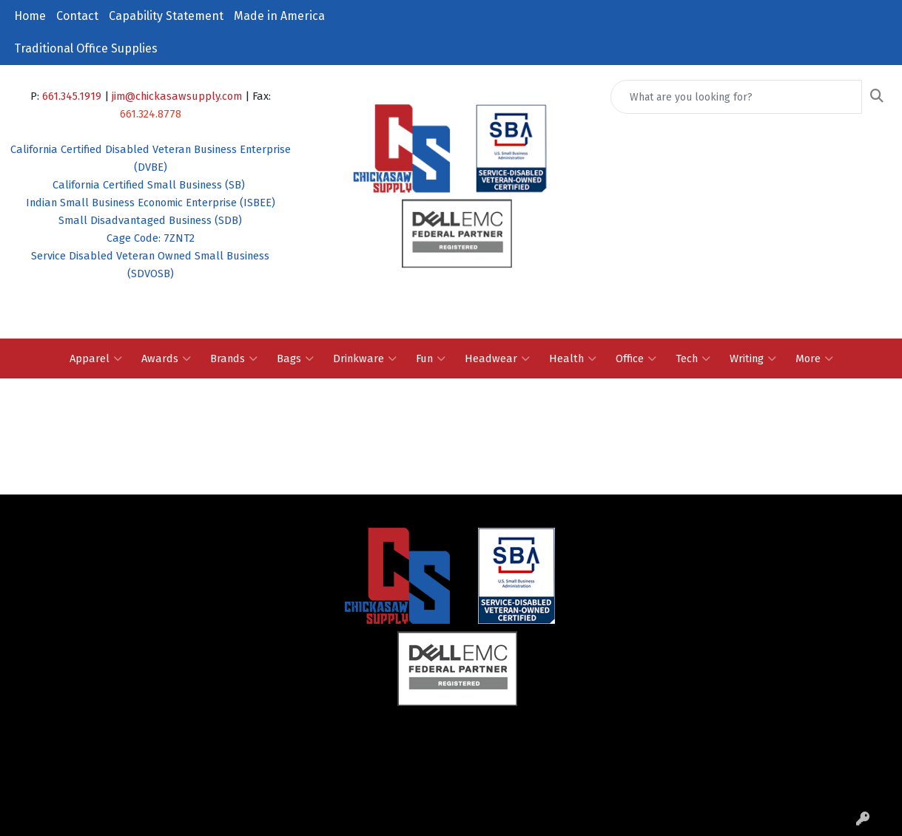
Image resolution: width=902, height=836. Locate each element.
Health (572, 358)
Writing (753, 358)
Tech (693, 358)
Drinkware (365, 358)
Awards (166, 358)
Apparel (96, 358)
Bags (295, 358)
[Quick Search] (736, 97)
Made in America (279, 16)
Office (636, 358)
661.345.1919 (71, 96)
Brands (234, 358)
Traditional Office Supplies (86, 48)
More (814, 358)
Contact (77, 16)
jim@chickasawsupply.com (177, 96)
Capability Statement (166, 16)
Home (30, 16)
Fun (430, 358)
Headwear (497, 358)
